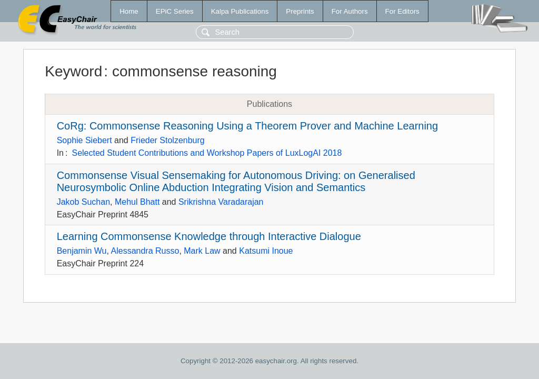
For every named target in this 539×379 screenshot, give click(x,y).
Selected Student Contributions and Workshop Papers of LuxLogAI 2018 (207, 152)
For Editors (402, 11)
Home (128, 11)
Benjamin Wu (82, 250)
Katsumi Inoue (266, 250)
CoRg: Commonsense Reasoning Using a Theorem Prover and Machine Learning (247, 126)
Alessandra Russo (145, 250)
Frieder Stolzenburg (168, 140)
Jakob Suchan (83, 201)
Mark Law (202, 250)
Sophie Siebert (84, 140)
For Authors (350, 11)
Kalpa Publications (240, 11)
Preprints (300, 11)
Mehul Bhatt (137, 201)
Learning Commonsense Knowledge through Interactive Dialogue (209, 236)
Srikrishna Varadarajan (221, 201)
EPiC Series (175, 11)
